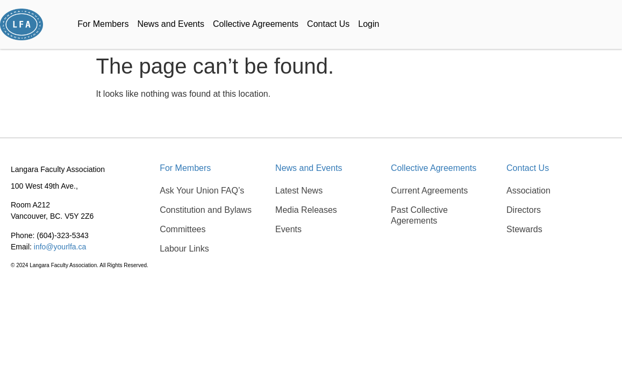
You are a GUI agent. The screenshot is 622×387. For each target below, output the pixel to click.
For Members (102, 23)
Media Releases (306, 209)
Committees (182, 229)
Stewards (524, 229)
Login (368, 23)
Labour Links (184, 248)
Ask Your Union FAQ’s (202, 190)
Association (528, 190)
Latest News (299, 190)
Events (288, 229)
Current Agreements (429, 190)
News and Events (170, 23)
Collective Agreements (255, 23)
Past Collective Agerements (419, 215)
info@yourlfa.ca (60, 246)
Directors (523, 209)
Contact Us (328, 23)
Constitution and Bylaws (206, 209)
